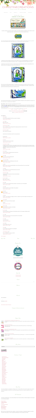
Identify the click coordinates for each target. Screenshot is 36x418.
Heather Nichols (4, 370)
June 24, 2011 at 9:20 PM (6, 221)
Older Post (33, 238)
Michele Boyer (4, 367)
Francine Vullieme (4, 362)
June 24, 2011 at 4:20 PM (6, 212)
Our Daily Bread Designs (4, 404)
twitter (19, 109)
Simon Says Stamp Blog (5, 357)
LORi (3, 195)
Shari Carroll (3, 381)
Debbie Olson (4, 379)
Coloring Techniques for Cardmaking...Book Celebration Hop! (12, 320)
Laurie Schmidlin (4, 377)
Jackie (4, 227)
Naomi (4, 182)
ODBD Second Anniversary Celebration (9, 333)
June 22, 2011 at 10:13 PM (7, 123)
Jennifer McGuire (4, 383)
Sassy (3, 218)
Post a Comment (3, 236)
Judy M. (4, 121)
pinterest (23, 109)
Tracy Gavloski (5, 159)
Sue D (3, 155)
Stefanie (4, 199)
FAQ (10, 12)
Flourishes (2, 403)
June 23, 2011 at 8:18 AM (6, 162)
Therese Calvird (4, 366)
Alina (3, 139)
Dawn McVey (3, 371)
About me (6, 12)
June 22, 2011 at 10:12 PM (7, 119)
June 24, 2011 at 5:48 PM (6, 216)
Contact (15, 12)
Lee (3, 164)
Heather (4, 151)
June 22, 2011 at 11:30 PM (7, 137)
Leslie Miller (3, 359)
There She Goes (21, 112)
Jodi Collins (3, 378)
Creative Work (23, 12)
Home (18, 238)
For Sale (30, 12)
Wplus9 (3, 360)
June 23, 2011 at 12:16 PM (7, 180)
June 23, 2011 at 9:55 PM (6, 197)
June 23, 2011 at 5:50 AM (6, 149)
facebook (15, 109)
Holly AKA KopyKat (5, 125)
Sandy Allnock (4, 364)
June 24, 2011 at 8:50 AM (6, 208)
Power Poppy (4, 373)
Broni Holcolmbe (4, 374)
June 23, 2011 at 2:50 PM (6, 184)
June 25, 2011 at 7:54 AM (6, 225)
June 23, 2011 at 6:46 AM (6, 153)
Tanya (3, 186)
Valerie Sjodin (4, 380)
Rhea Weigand (4, 369)
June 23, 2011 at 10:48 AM (7, 166)
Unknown (4, 205)
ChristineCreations (18, 7)
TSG (23, 112)
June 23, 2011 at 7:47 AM (6, 157)
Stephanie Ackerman (5, 372)
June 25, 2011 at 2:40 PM (6, 229)
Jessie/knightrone (5, 231)
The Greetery (4, 358)
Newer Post (3, 238)
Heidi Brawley (5, 172)
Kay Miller (3, 376)
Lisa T (4, 214)
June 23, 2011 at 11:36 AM (7, 170)
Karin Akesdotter (4, 356)
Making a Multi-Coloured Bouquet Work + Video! (10, 329)
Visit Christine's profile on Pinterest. (6, 304)
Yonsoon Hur (3, 365)
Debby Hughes (4, 363)
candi (3, 168)
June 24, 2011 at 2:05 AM (6, 203)
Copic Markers (16, 112)
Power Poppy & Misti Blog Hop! (8, 324)
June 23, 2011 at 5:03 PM (6, 193)
